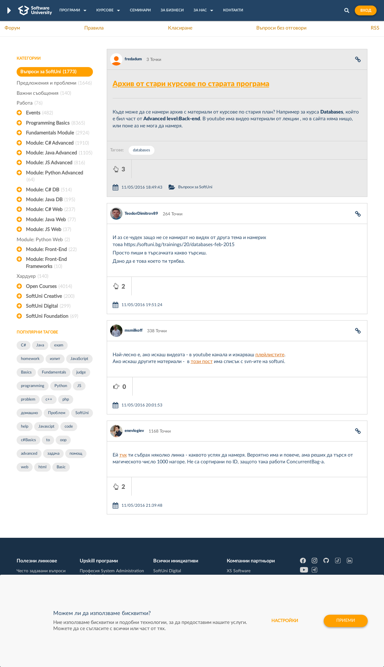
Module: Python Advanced (54, 176)
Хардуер (32, 276)
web (24, 467)
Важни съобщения (44, 93)
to (48, 440)
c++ (49, 399)
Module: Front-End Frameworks (46, 263)
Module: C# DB (49, 189)
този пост (202, 324)
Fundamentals (54, 372)
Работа (29, 103)
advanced (29, 454)
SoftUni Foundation (52, 316)
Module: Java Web (51, 219)
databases (141, 150)
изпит (55, 359)
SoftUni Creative (50, 296)
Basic (61, 467)
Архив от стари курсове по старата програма (191, 84)
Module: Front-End (51, 249)
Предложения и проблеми (54, 83)
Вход (365, 10)
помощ (76, 454)
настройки (283, 621)
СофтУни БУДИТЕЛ (172, 564)
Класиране (180, 28)
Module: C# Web (50, 209)
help (24, 427)
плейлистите (269, 317)
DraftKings (237, 564)
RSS (375, 28)
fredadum (133, 59)
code (69, 427)
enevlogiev (134, 375)
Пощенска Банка (243, 574)
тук (123, 399)
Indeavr (234, 555)
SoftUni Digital (48, 306)
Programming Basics (55, 123)
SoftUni (82, 413)
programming (32, 386)
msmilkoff (133, 294)
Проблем (56, 413)
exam (58, 345)
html (42, 467)
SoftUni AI (163, 555)
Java (40, 345)
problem (28, 399)
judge (81, 372)
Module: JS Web (48, 229)
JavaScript (79, 359)
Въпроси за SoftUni (48, 72)
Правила (94, 28)
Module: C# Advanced (57, 143)
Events (39, 113)
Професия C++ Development (107, 550)
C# (23, 345)
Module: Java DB (50, 199)
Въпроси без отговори (281, 28)
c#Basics (28, 440)
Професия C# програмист (42, 574)
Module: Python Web (43, 239)
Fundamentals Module (57, 133)
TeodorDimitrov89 (141, 195)
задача (53, 454)
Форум (12, 28)
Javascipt (46, 427)
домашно (29, 413)
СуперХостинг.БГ (244, 545)
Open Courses (49, 286)
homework (30, 359)
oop (63, 440)
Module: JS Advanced (55, 162)
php (65, 399)
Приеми (345, 621)
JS (79, 386)
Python (60, 386)
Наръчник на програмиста (43, 555)
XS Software (238, 536)
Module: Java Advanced (59, 153)
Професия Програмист (39, 564)
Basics (26, 372)
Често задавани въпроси (41, 536)
